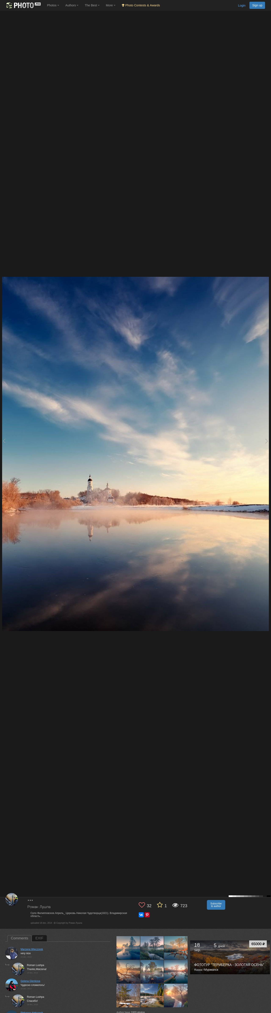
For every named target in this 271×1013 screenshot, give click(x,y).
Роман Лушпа (39, 907)
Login (241, 5)
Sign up (257, 5)
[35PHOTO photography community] (23, 5)
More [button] (110, 5)
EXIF (39, 938)
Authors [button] (72, 5)
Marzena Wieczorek (32, 949)
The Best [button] (92, 5)
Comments (19, 938)
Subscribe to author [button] (216, 905)
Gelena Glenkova (30, 981)
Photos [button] (53, 5)
